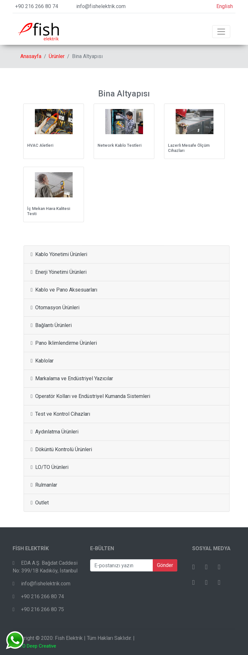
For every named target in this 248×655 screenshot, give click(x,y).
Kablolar (42, 361)
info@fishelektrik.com (101, 6)
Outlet (40, 503)
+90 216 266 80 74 (36, 6)
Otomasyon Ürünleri (55, 307)
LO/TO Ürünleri (49, 467)
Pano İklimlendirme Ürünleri (64, 343)
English (224, 6)
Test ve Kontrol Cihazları (60, 414)
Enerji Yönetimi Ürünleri (59, 272)
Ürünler (57, 56)
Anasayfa (30, 56)
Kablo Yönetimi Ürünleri (59, 254)
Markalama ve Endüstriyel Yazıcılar (72, 378)
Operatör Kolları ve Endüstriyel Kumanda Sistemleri (90, 396)
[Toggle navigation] (221, 31)
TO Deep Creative (37, 646)
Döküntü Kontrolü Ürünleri (61, 449)
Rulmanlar (44, 485)
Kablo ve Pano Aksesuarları (64, 290)
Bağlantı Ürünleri (51, 325)
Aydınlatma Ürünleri (54, 432)
